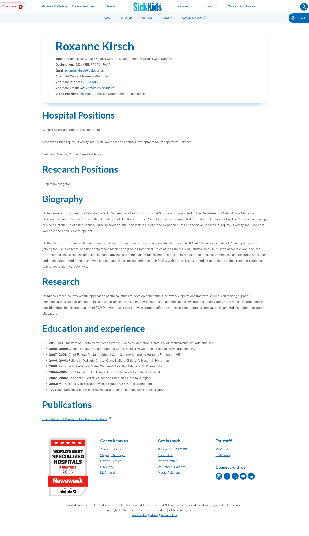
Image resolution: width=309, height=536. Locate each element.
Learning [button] (212, 6)
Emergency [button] (12, 7)
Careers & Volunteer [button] (242, 6)
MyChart (106, 473)
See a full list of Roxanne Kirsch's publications (74, 419)
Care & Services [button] (83, 6)
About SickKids (111, 449)
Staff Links (223, 455)
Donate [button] (299, 18)
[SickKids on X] (235, 476)
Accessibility (139, 515)
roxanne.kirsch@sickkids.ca (84, 70)
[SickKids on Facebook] (227, 476)
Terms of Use (169, 515)
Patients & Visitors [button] (54, 6)
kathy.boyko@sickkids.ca (97, 88)
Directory (127, 17)
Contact (147, 17)
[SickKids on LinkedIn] (251, 476)
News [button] (111, 6)
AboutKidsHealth (192, 17)
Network (166, 17)
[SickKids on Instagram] (219, 476)
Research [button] (184, 6)
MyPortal (222, 449)
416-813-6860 (90, 82)
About (107, 17)
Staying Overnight (113, 455)
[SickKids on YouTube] (243, 476)
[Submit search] (304, 7)
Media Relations (169, 473)
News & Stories (110, 461)
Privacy (154, 515)
